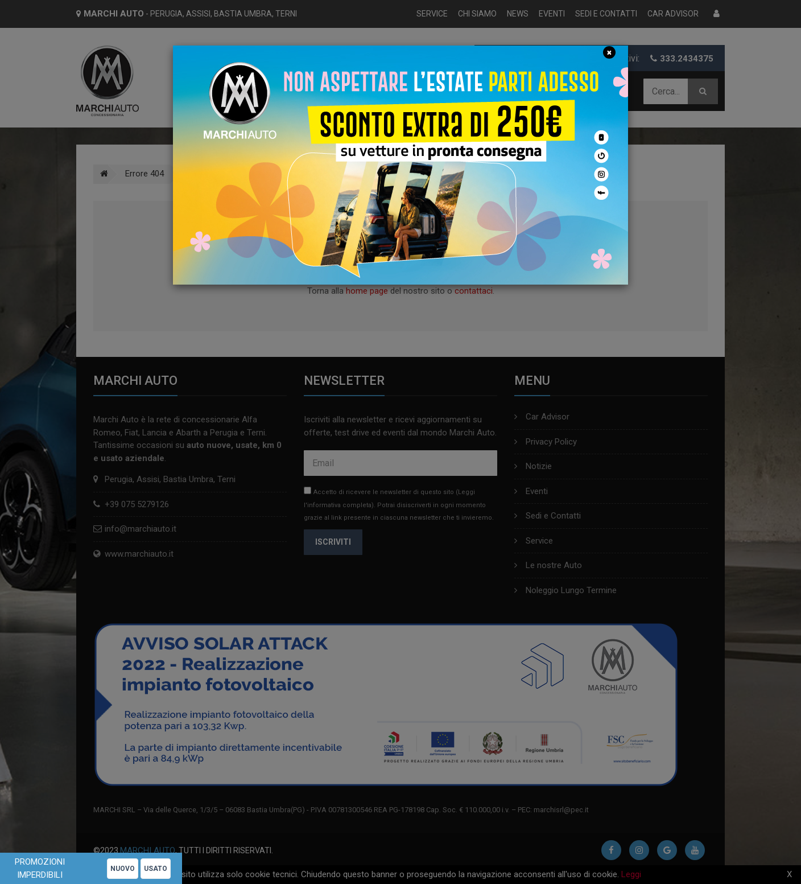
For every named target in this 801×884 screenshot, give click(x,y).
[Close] (609, 52)
